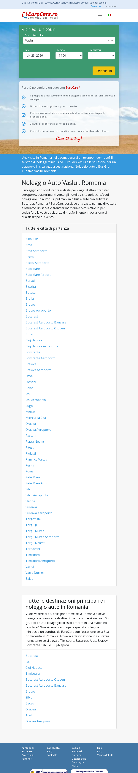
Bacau (30, 257)
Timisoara (33, 555)
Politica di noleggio (77, 753)
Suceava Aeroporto (39, 513)
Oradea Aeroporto (38, 430)
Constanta (33, 352)
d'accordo (95, 6)
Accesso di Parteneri (28, 756)
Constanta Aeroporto (40, 358)
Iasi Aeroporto (36, 400)
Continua (104, 70)
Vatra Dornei (35, 573)
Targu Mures (35, 531)
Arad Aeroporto (36, 251)
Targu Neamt (35, 543)
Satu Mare (33, 477)
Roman (30, 471)
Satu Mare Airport (38, 483)
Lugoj (30, 406)
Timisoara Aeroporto (40, 561)
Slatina (30, 501)
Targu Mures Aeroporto (43, 537)
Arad (29, 245)
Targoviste (33, 519)
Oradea (31, 424)
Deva (29, 376)
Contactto (52, 755)
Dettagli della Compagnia (79, 760)
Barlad (30, 281)
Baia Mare (33, 269)
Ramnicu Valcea (36, 459)
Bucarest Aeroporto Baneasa (46, 322)
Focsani (31, 382)
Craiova (31, 364)
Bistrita (31, 287)
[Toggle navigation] (100, 15)
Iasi (28, 394)
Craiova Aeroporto (39, 370)
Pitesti (30, 447)
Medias (31, 412)
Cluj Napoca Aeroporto (42, 346)
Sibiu (29, 489)
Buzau (30, 334)
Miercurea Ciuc (36, 418)
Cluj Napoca (34, 340)
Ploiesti (31, 453)
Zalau (29, 579)
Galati (30, 388)
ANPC (75, 765)
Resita (30, 465)
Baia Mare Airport (38, 275)
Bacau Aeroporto (38, 263)
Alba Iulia (32, 239)
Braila (30, 298)
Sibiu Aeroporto (37, 495)
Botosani (32, 293)
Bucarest (32, 316)
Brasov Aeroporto (38, 310)
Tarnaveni (33, 549)
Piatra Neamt (35, 441)
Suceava (31, 507)
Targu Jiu (32, 525)
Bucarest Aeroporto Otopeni (46, 328)
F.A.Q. (50, 751)
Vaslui (30, 567)
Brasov (30, 304)
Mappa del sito (105, 755)
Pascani (31, 436)
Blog (99, 751)
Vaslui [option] (29, 40)
